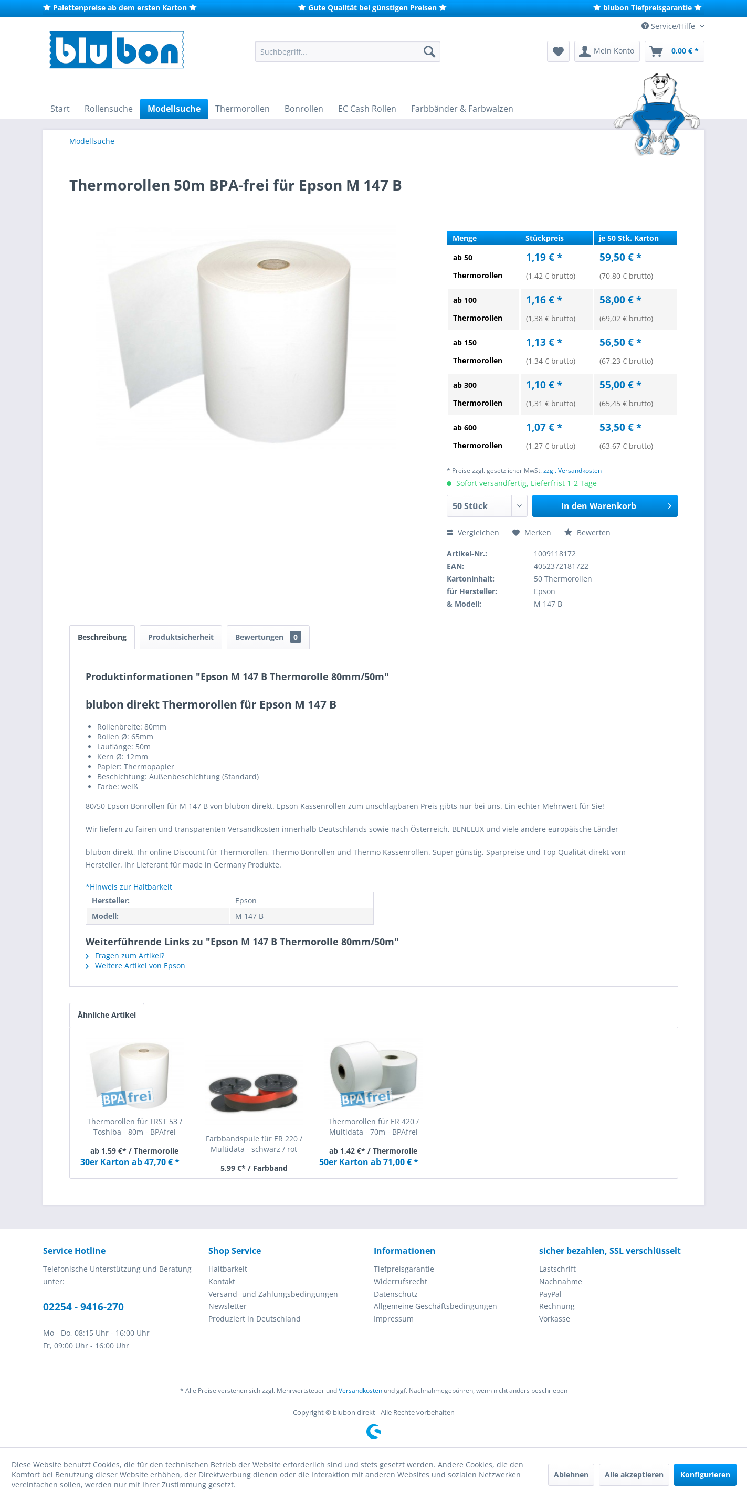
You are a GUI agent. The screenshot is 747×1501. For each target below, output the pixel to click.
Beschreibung (102, 637)
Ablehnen (571, 1474)
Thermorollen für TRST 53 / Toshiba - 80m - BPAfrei (134, 1126)
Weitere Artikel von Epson (135, 965)
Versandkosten (360, 1390)
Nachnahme (560, 1281)
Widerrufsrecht (400, 1281)
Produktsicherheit (181, 637)
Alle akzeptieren (634, 1474)
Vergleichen (473, 532)
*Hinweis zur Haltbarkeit (129, 887)
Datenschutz (396, 1294)
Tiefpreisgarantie (404, 1269)
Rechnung (557, 1306)
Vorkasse (554, 1319)
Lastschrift (557, 1269)
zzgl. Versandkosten (572, 470)
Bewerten (587, 532)
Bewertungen (268, 637)
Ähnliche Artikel (107, 1015)
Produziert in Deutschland (254, 1319)
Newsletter (227, 1306)
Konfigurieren (705, 1474)
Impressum (394, 1319)
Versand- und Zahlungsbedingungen (273, 1294)
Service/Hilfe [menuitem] (669, 26)
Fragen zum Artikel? (125, 955)
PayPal (550, 1294)
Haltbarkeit (227, 1269)
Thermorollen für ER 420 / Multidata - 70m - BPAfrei (373, 1126)
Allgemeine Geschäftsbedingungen (435, 1306)
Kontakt (221, 1281)
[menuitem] (347, 51)
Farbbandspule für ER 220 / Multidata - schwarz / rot (254, 1144)
